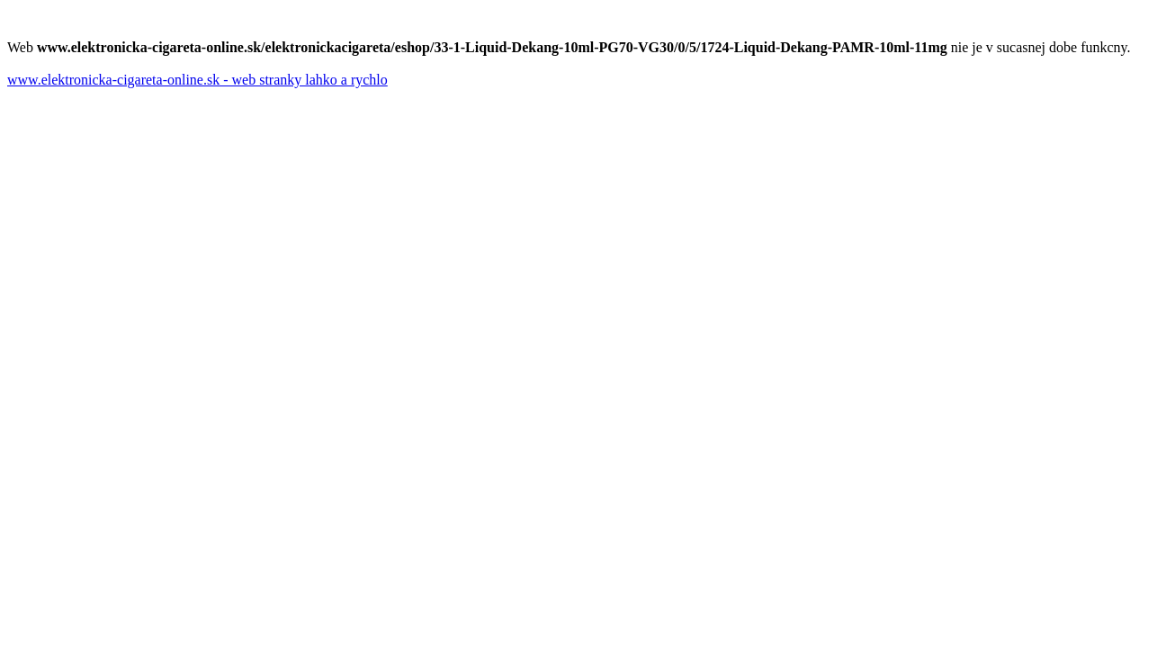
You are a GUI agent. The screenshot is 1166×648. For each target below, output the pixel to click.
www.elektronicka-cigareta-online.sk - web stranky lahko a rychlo (197, 79)
